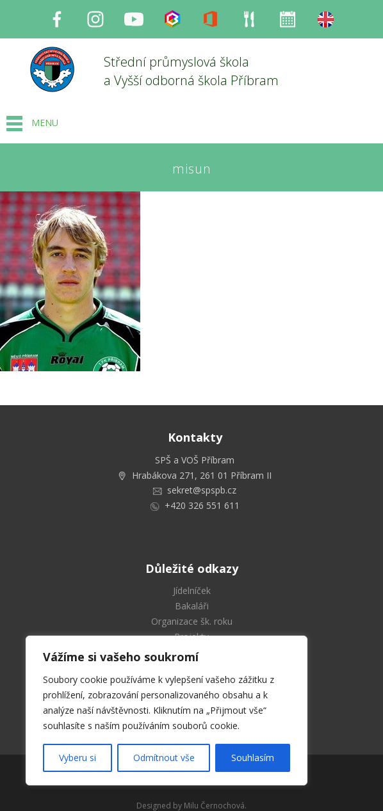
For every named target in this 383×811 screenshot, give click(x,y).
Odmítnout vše (164, 757)
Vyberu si (77, 757)
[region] (166, 710)
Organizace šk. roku (191, 621)
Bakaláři (192, 606)
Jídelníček (192, 590)
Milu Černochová (214, 805)
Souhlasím (252, 757)
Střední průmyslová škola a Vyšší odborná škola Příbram (191, 71)
